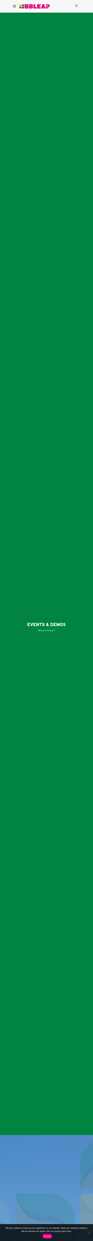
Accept (47, 1236)
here (69, 1231)
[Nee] (89, 1232)
